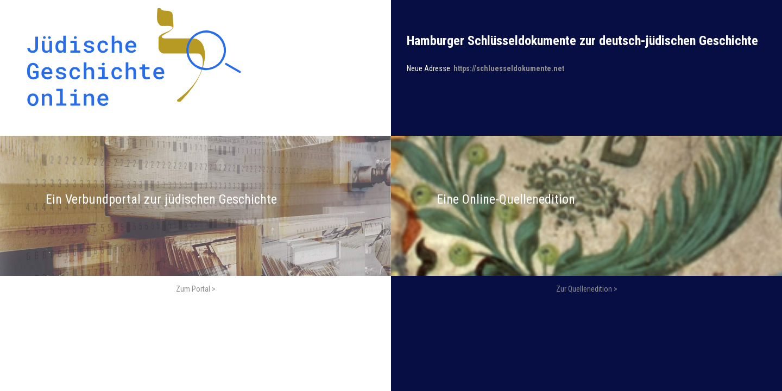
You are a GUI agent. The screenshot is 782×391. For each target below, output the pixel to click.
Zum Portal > (196, 289)
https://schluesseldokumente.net (508, 68)
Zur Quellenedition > (586, 289)
